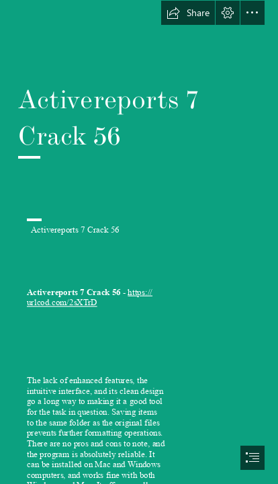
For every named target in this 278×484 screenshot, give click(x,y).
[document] (139, 242)
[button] (188, 13)
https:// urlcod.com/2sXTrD (89, 297)
